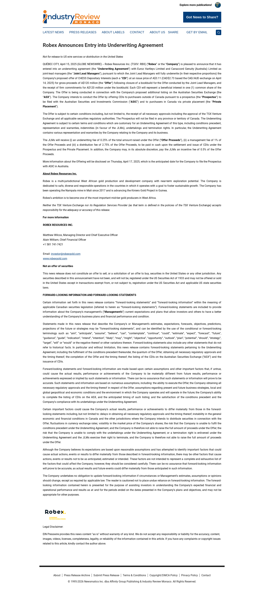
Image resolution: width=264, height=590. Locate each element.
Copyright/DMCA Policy (164, 575)
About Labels (113, 32)
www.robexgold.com (55, 258)
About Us (157, 32)
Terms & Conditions (134, 575)
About (56, 575)
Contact (137, 32)
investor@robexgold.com (65, 253)
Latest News (53, 32)
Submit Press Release (106, 575)
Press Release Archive (77, 575)
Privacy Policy (189, 575)
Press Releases (82, 32)
